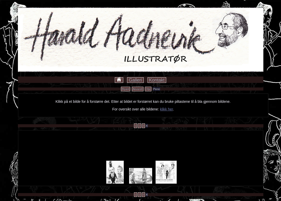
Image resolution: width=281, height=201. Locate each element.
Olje (148, 89)
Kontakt (157, 80)
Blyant (126, 89)
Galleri (135, 80)
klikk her (166, 109)
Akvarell (138, 89)
